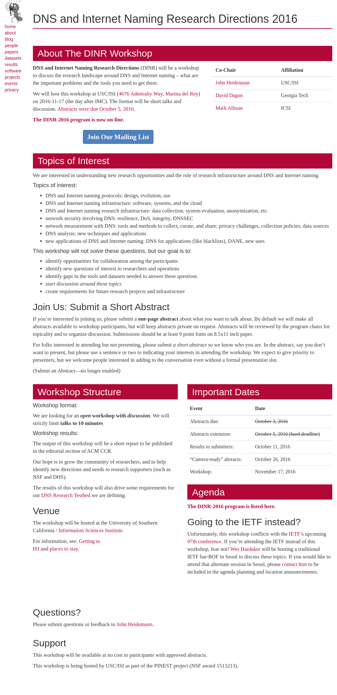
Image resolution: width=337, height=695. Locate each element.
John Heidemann (232, 82)
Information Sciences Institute (90, 530)
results (11, 64)
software (13, 70)
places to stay (64, 549)
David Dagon (229, 95)
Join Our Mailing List (118, 137)
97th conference (204, 541)
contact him (294, 564)
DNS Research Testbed (65, 495)
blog (9, 39)
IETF (294, 534)
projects (12, 77)
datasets (13, 58)
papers (11, 51)
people (11, 45)
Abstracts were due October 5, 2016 (95, 109)
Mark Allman (229, 108)
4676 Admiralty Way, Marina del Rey (158, 94)
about (10, 32)
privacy (12, 89)
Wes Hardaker (245, 549)
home (10, 26)
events (11, 83)
